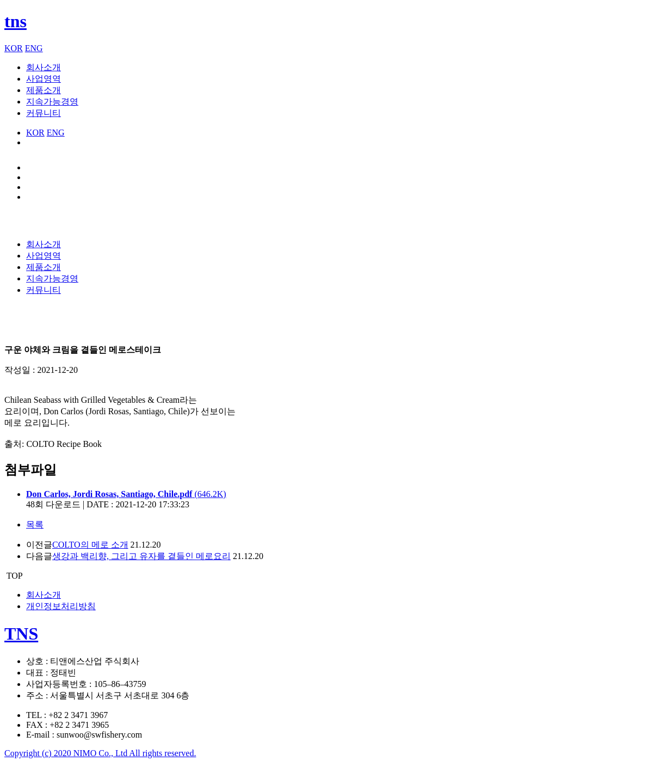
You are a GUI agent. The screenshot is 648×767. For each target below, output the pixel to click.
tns (15, 21)
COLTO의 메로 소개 (90, 544)
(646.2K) (126, 494)
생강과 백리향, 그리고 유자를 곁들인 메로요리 (141, 556)
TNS (21, 633)
